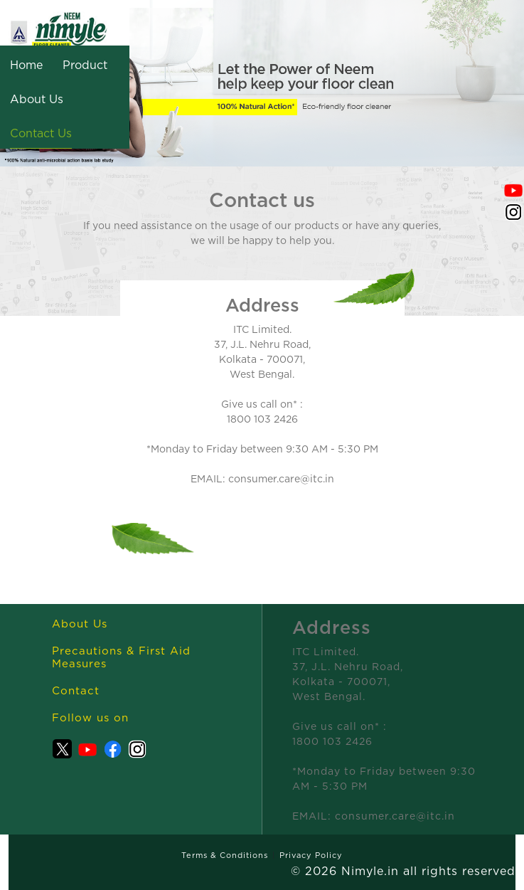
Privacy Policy (311, 855)
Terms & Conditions (224, 855)
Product (85, 64)
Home (26, 64)
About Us (36, 98)
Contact (76, 690)
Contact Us (41, 133)
